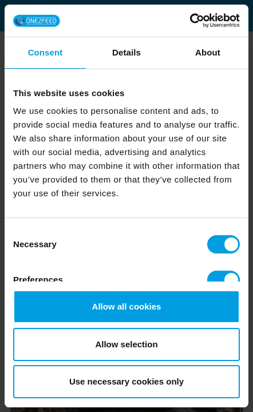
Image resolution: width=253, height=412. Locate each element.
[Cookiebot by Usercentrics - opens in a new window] (190, 20)
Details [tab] (126, 52)
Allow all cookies (126, 306)
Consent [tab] (45, 52)
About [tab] (207, 52)
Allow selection (126, 344)
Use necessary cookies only (126, 381)
